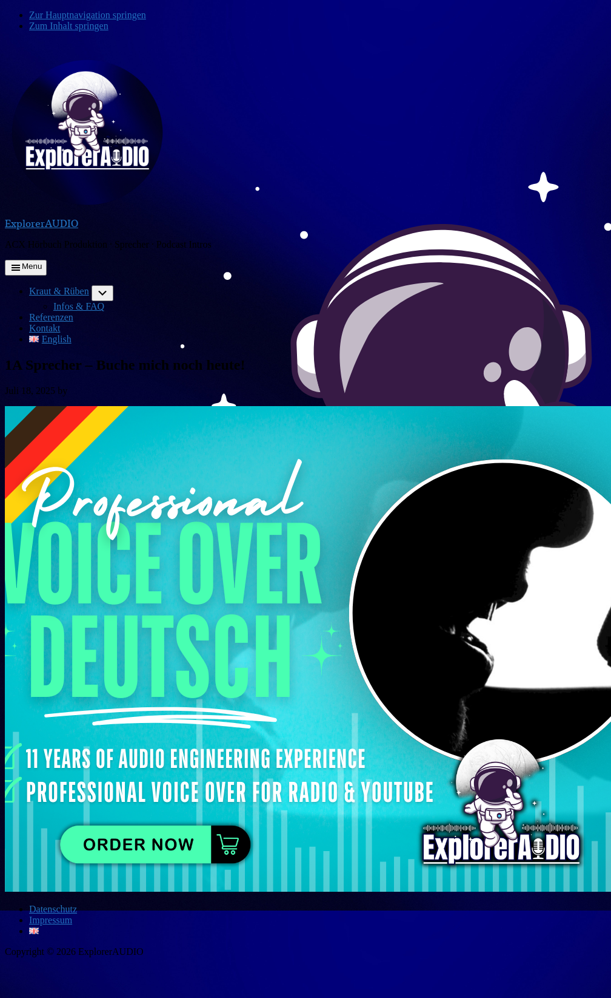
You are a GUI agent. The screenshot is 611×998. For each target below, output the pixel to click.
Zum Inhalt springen (69, 26)
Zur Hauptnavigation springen (87, 15)
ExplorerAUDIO (41, 223)
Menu (32, 266)
